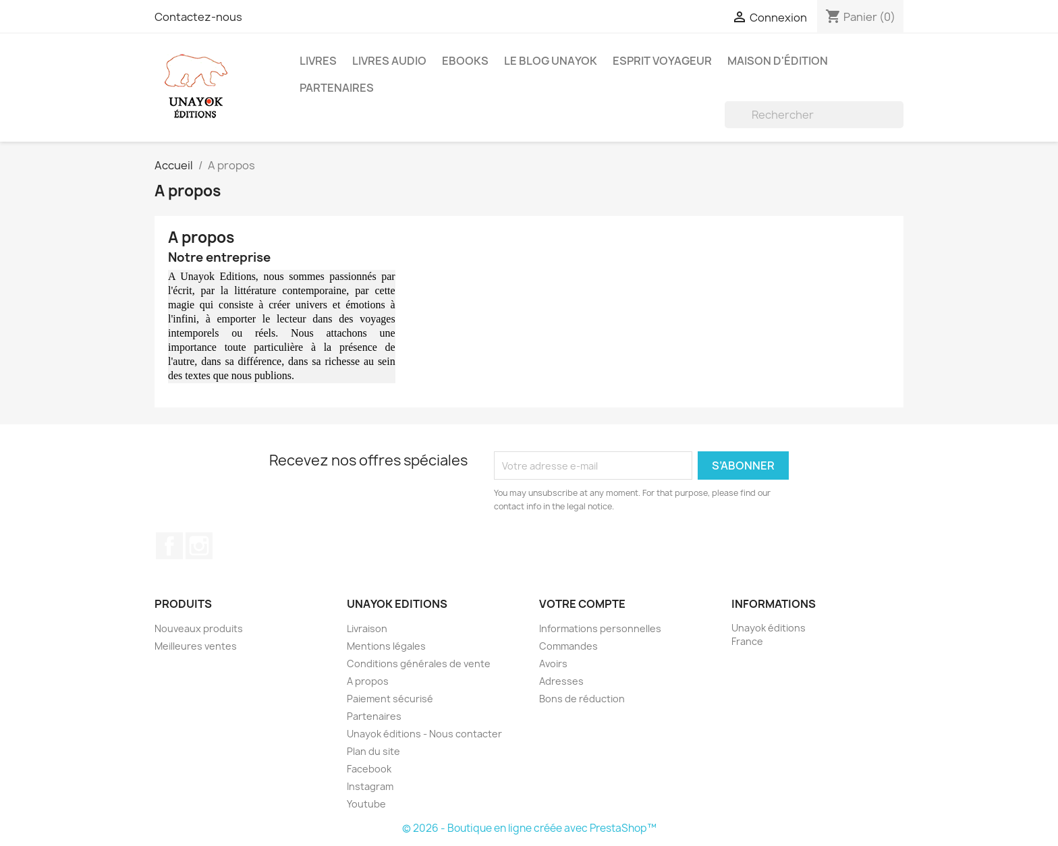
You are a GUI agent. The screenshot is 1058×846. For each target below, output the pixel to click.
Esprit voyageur (662, 60)
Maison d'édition (777, 60)
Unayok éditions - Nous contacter (424, 733)
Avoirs (553, 663)
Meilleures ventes (196, 646)
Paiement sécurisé (390, 698)
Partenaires (337, 87)
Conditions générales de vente (419, 663)
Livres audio (389, 60)
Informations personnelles (600, 628)
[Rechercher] (814, 114)
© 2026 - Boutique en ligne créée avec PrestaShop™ (529, 828)
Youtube (366, 803)
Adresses (561, 681)
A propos (368, 681)
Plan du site (373, 751)
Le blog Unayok (550, 60)
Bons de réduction (582, 698)
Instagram (199, 545)
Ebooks (465, 60)
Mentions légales (386, 646)
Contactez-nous (198, 16)
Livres (318, 60)
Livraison (367, 628)
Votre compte (582, 603)
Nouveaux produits (199, 628)
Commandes (568, 646)
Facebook (169, 545)
